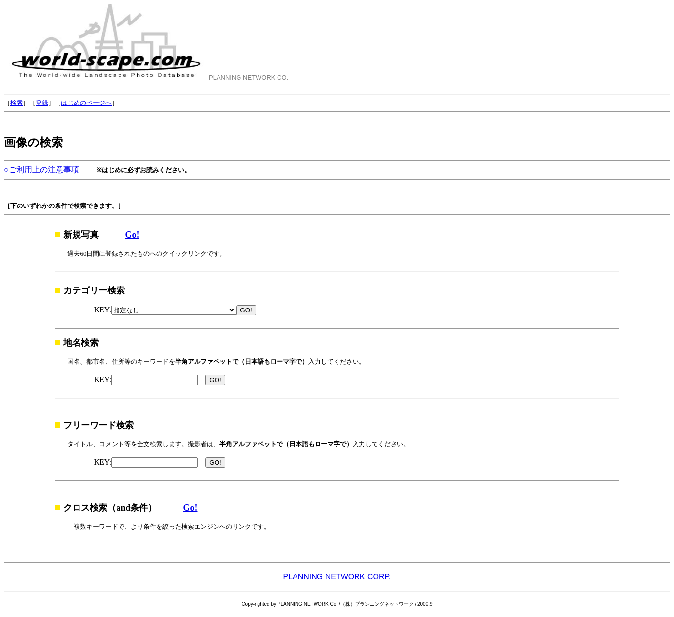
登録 (42, 102)
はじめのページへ (86, 102)
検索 (16, 102)
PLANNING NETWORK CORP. (337, 577)
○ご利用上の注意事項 (41, 169)
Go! (132, 235)
